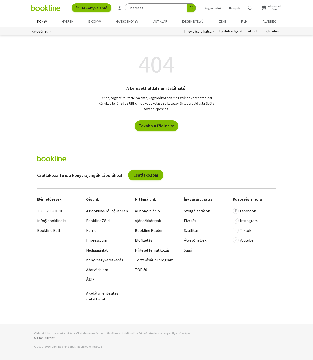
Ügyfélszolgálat (230, 31)
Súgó (188, 250)
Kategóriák (40, 31)
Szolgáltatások (197, 210)
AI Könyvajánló (91, 7)
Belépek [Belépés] (234, 8)
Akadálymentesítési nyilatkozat (102, 296)
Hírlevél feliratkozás (152, 250)
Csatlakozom (146, 175)
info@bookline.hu (52, 220)
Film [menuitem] (244, 21)
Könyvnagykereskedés (104, 259)
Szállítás (191, 230)
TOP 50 (141, 269)
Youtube (243, 240)
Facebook (244, 211)
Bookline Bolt (49, 230)
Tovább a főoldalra (156, 126)
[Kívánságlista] (250, 7)
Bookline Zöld (98, 220)
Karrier (92, 230)
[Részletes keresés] (119, 7)
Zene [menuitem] (222, 21)
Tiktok (242, 230)
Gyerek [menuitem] (67, 21)
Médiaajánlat (97, 250)
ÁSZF (90, 279)
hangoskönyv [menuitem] (127, 21)
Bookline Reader (149, 230)
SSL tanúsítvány (44, 338)
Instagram (245, 221)
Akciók (253, 31)
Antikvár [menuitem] (160, 21)
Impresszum (96, 240)
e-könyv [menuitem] (94, 21)
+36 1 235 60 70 (49, 210)
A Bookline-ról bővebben (107, 210)
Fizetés (190, 220)
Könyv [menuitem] (42, 21)
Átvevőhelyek (195, 240)
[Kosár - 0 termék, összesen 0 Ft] (271, 8)
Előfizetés (271, 31)
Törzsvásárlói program (154, 259)
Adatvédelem (97, 269)
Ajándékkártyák (148, 220)
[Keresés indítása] (191, 7)
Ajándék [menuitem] (269, 21)
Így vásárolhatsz (200, 31)
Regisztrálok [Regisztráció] (213, 8)
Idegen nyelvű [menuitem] (193, 21)
